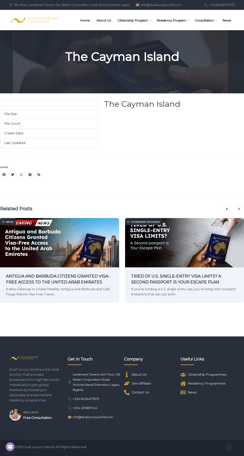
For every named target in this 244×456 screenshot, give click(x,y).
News (7, 221)
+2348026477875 (222, 5)
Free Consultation (37, 418)
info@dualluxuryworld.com (161, 5)
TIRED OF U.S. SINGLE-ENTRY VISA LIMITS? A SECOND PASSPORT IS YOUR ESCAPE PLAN (176, 279)
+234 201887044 (82, 408)
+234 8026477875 (83, 399)
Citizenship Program (143, 221)
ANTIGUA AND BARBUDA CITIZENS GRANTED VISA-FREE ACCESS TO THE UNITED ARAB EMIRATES (57, 279)
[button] (227, 209)
